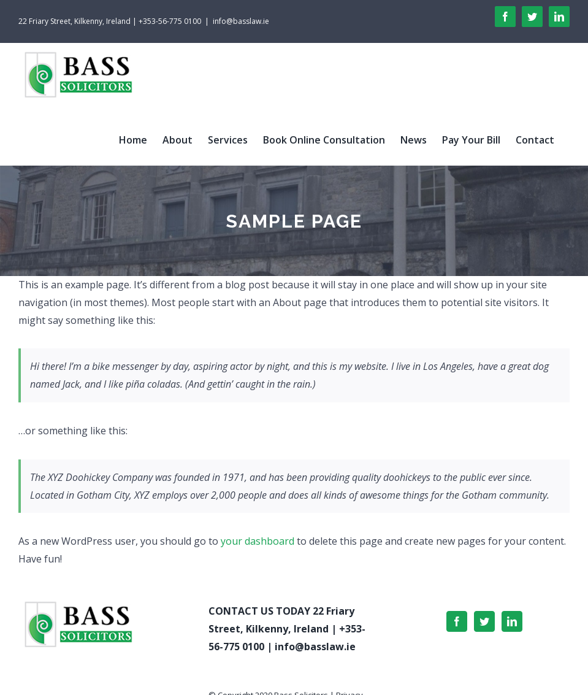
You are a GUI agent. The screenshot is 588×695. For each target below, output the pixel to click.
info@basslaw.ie (241, 21)
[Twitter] (484, 621)
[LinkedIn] (512, 621)
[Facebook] (456, 621)
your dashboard (257, 541)
